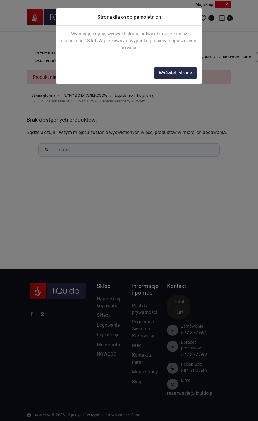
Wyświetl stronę (175, 73)
